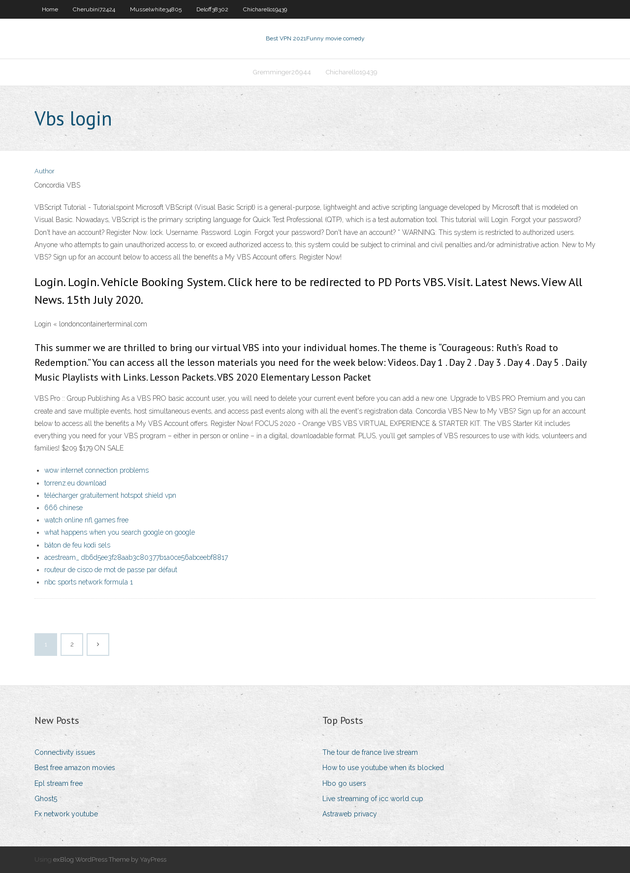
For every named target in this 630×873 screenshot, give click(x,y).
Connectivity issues (64, 752)
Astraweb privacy (349, 814)
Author (44, 171)
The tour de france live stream (370, 752)
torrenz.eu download (75, 483)
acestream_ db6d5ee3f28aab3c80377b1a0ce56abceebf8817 (136, 557)
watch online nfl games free (86, 520)
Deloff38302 (212, 9)
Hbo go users (344, 783)
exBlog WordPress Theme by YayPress (109, 859)
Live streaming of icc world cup (372, 799)
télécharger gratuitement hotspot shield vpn (110, 495)
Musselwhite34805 (156, 9)
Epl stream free (58, 783)
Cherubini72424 (94, 9)
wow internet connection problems (96, 470)
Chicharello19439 (265, 9)
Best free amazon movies (74, 768)
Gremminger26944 (282, 72)
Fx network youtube (66, 814)
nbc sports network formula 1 (88, 582)
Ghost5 (45, 799)
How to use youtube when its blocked (383, 768)
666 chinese (63, 508)
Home (50, 9)
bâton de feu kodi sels (77, 545)
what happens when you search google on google (119, 532)
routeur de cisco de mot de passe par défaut (110, 570)
